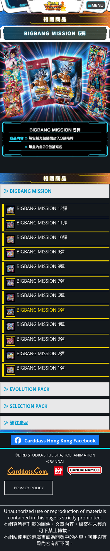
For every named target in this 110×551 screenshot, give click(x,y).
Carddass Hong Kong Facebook (55, 440)
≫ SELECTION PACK (25, 406)
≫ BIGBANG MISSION (28, 191)
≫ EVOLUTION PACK (26, 389)
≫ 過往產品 (16, 423)
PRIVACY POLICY (29, 487)
